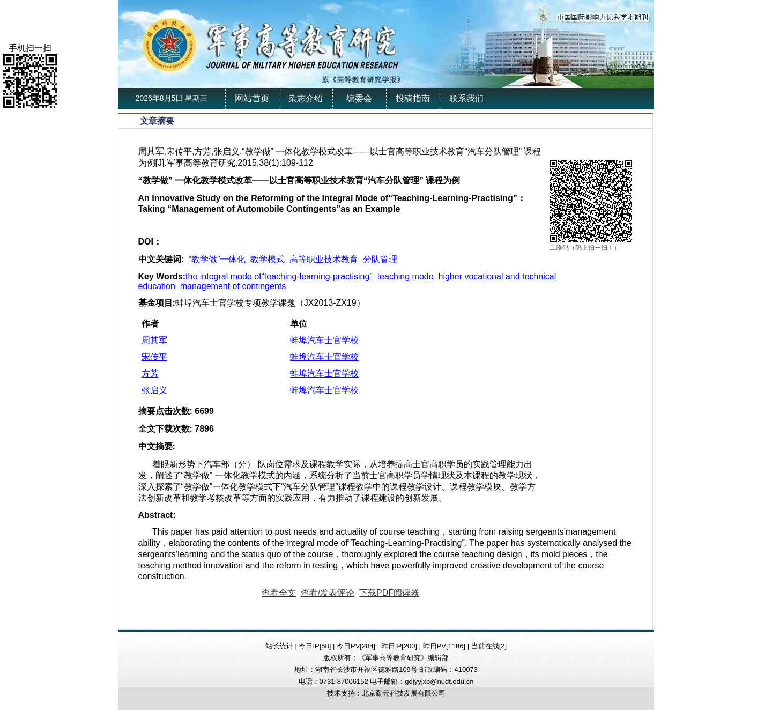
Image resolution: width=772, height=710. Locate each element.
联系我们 (466, 98)
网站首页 (252, 98)
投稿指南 (413, 98)
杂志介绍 (305, 98)
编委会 (359, 98)
